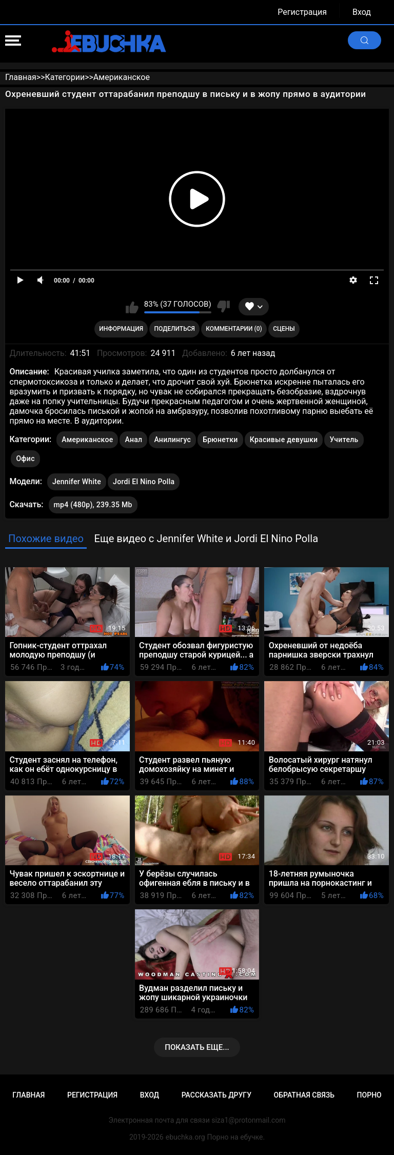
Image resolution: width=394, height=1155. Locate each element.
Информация (121, 328)
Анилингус (172, 439)
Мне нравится (132, 306)
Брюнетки (220, 439)
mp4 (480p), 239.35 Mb (93, 505)
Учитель (343, 439)
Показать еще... (197, 1047)
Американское (87, 439)
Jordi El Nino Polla (144, 479)
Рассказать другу (216, 1095)
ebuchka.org (185, 1137)
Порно (369, 1095)
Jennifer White (76, 479)
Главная (28, 1095)
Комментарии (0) (234, 328)
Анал (133, 439)
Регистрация (302, 12)
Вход (361, 12)
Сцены (284, 328)
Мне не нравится (223, 306)
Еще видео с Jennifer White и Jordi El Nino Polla (206, 538)
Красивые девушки (284, 439)
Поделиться (174, 328)
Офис (25, 458)
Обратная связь (304, 1095)
